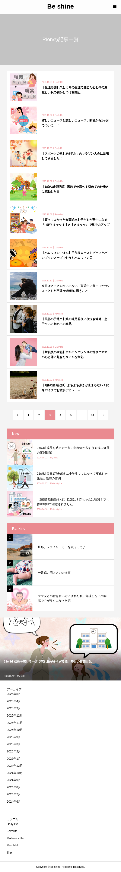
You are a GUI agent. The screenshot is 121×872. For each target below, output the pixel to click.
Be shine (60, 6)
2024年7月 (14, 794)
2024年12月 (15, 765)
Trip (9, 852)
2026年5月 (14, 694)
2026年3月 (14, 708)
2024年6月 (14, 801)
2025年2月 (14, 751)
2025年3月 (14, 744)
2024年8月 (14, 787)
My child (12, 845)
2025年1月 (14, 758)
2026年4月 (14, 701)
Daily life (12, 824)
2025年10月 (15, 730)
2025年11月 (15, 722)
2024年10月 (15, 773)
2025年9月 (14, 737)
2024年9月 (14, 780)
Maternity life (15, 838)
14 (92, 415)
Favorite (12, 831)
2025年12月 (15, 715)
